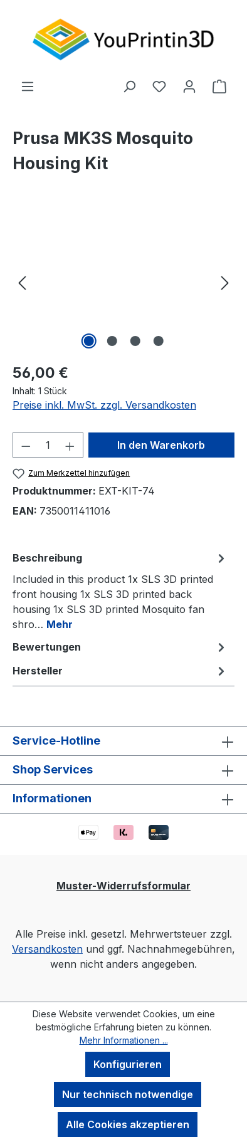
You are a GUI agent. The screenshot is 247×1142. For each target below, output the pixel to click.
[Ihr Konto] (189, 85)
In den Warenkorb (161, 445)
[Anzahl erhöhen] (70, 445)
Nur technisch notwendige (127, 1094)
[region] (123, 281)
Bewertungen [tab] (120, 647)
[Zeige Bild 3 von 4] (135, 341)
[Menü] (28, 85)
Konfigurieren (127, 1064)
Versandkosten (47, 949)
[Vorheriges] (22, 281)
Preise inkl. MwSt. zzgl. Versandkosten (104, 405)
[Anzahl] (48, 445)
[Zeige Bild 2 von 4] (112, 341)
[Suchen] (129, 85)
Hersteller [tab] (120, 670)
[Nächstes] (225, 281)
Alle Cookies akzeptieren (127, 1124)
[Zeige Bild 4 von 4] (158, 341)
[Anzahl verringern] (26, 445)
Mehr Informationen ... (124, 1040)
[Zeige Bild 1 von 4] (88, 341)
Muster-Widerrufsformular (123, 885)
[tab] (120, 590)
